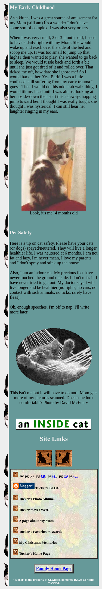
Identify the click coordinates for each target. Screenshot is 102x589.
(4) (54, 476)
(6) (75, 476)
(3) (43, 476)
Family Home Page (54, 568)
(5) (66, 476)
